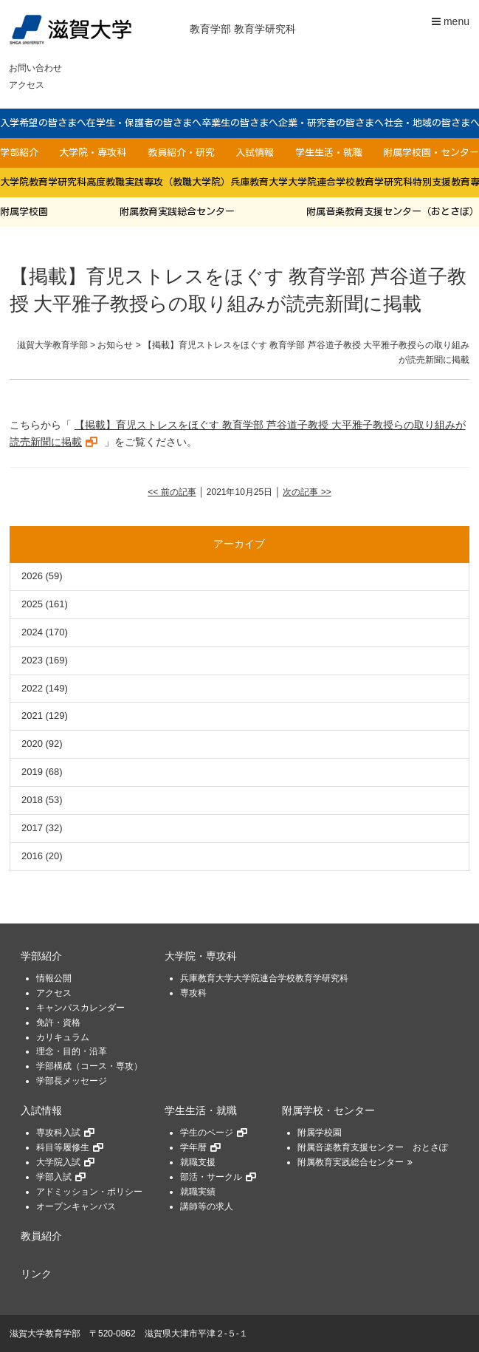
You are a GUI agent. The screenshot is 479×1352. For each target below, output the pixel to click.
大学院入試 (58, 1162)
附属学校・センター (328, 1110)
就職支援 (198, 1162)
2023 (32, 660)
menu (450, 21)
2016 (32, 855)
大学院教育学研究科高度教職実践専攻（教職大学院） (115, 182)
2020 (32, 743)
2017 (32, 827)
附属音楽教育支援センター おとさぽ (372, 1147)
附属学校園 (24, 211)
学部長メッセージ (71, 1081)
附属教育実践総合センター (177, 211)
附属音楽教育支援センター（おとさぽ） (392, 211)
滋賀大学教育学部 (45, 1333)
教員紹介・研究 (181, 152)
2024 (32, 632)
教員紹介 (41, 1236)
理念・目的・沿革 (71, 1051)
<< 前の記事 (172, 492)
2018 (32, 799)
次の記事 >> (307, 492)
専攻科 (193, 993)
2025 (32, 604)
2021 (32, 715)
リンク (36, 1274)
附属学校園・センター (431, 152)
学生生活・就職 (328, 152)
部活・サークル (211, 1177)
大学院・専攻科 (92, 152)
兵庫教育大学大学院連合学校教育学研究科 (321, 182)
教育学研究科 (265, 29)
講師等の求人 (206, 1206)
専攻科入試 (58, 1132)
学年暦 (193, 1147)
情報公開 (54, 978)
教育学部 (210, 29)
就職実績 (198, 1192)
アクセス (26, 85)
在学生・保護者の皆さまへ (143, 123)
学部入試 (54, 1177)
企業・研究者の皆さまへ (331, 123)
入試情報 (254, 152)
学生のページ (206, 1132)
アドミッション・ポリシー (89, 1192)
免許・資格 (58, 1022)
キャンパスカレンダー (80, 1008)
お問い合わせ (35, 68)
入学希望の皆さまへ (43, 123)
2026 (32, 575)
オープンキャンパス (76, 1206)
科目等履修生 (62, 1147)
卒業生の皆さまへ (239, 123)
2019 (32, 771)
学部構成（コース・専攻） (89, 1066)
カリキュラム (62, 1037)
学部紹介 (19, 152)
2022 (32, 688)
